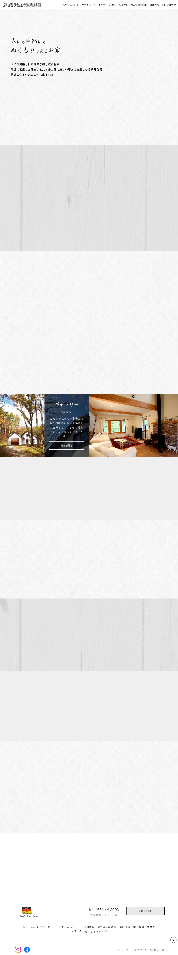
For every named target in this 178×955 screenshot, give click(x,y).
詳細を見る (66, 445)
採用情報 (123, 4)
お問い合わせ (145, 910)
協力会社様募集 (139, 4)
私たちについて (71, 4)
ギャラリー (99, 4)
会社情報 (154, 4)
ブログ (111, 4)
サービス (86, 4)
